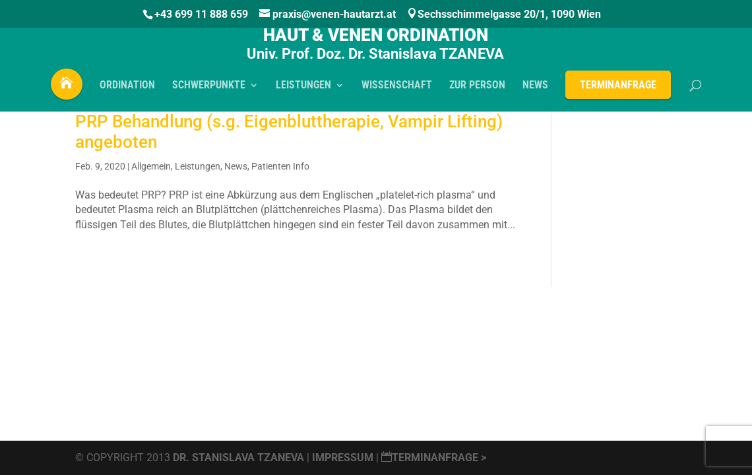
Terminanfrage (618, 88)
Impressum (344, 457)
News (235, 166)
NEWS (535, 89)
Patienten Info (280, 166)
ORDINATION (127, 89)
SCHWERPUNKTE (208, 89)
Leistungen (197, 166)
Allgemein (151, 166)
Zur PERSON (477, 89)
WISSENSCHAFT (396, 89)
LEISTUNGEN (303, 89)
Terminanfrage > (433, 457)
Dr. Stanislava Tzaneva (238, 457)
